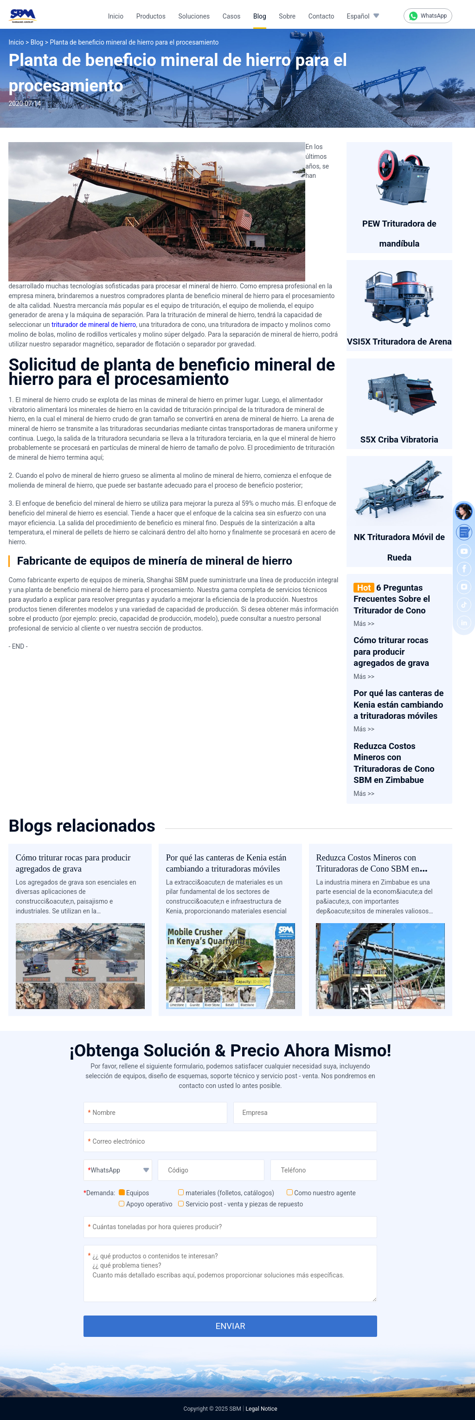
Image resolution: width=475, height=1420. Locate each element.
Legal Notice (261, 1409)
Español (358, 16)
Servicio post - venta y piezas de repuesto (240, 1204)
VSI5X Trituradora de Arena (399, 341)
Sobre (287, 16)
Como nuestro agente (321, 1193)
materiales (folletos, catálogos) (226, 1193)
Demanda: (99, 1193)
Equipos (134, 1193)
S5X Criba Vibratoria (399, 439)
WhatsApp (428, 16)
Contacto (321, 16)
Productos (151, 16)
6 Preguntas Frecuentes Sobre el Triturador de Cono (391, 599)
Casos (232, 16)
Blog (259, 16)
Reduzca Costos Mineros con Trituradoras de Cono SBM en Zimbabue (367, 869)
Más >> (363, 623)
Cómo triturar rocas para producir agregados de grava (391, 651)
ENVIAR (230, 1326)
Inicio (115, 16)
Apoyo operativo (146, 1204)
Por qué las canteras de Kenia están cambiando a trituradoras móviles (398, 704)
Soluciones (194, 16)
